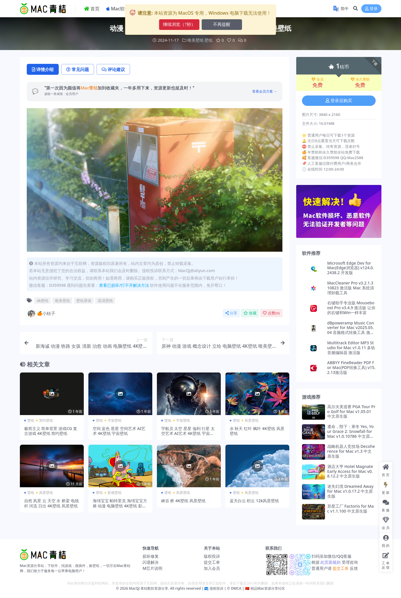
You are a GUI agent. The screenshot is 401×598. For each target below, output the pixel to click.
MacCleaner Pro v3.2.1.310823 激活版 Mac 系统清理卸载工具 (350, 287)
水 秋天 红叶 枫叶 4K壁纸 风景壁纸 (257, 431)
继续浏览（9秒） (179, 24)
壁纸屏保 (83, 300)
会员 (317, 79)
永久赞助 (360, 79)
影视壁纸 (114, 492)
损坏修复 (150, 556)
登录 (371, 9)
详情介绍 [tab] (43, 69)
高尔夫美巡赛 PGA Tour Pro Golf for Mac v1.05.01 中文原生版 (351, 411)
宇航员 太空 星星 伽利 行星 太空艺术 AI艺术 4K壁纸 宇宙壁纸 (188, 433)
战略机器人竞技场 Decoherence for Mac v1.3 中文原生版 (351, 451)
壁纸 (208, 40)
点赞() (271, 313)
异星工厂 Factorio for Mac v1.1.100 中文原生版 (350, 508)
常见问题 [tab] (77, 69)
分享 (231, 313)
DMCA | (237, 588)
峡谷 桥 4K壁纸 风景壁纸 (183, 500)
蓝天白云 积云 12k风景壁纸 (254, 500)
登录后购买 (339, 100)
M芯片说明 (152, 568)
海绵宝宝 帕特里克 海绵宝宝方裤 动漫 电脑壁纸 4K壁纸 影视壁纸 (120, 505)
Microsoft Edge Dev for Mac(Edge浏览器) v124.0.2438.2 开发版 (350, 268)
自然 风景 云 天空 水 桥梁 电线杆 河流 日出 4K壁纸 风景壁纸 (51, 503)
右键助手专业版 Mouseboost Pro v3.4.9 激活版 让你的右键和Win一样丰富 (351, 307)
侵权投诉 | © (219, 588)
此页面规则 (331, 562)
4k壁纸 (42, 300)
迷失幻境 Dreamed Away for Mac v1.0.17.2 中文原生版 (350, 491)
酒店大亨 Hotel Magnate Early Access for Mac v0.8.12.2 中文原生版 (350, 471)
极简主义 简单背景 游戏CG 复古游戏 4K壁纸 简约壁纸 (50, 431)
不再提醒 (221, 24)
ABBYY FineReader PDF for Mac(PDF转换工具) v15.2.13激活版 (351, 367)
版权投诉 (212, 556)
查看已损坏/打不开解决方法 (124, 285)
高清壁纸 (105, 300)
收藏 (250, 313)
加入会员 (212, 568)
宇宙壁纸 (114, 420)
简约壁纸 (46, 420)
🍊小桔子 (41, 313)
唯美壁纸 (195, 40)
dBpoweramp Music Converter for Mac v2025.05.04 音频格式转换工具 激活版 (350, 330)
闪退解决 (150, 562)
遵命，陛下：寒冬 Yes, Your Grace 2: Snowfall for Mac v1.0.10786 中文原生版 (350, 434)
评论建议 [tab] (113, 69)
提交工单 (212, 562)
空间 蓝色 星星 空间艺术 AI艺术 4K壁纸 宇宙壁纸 (119, 431)
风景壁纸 (252, 420)
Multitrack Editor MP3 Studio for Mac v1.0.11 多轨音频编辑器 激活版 (351, 347)
